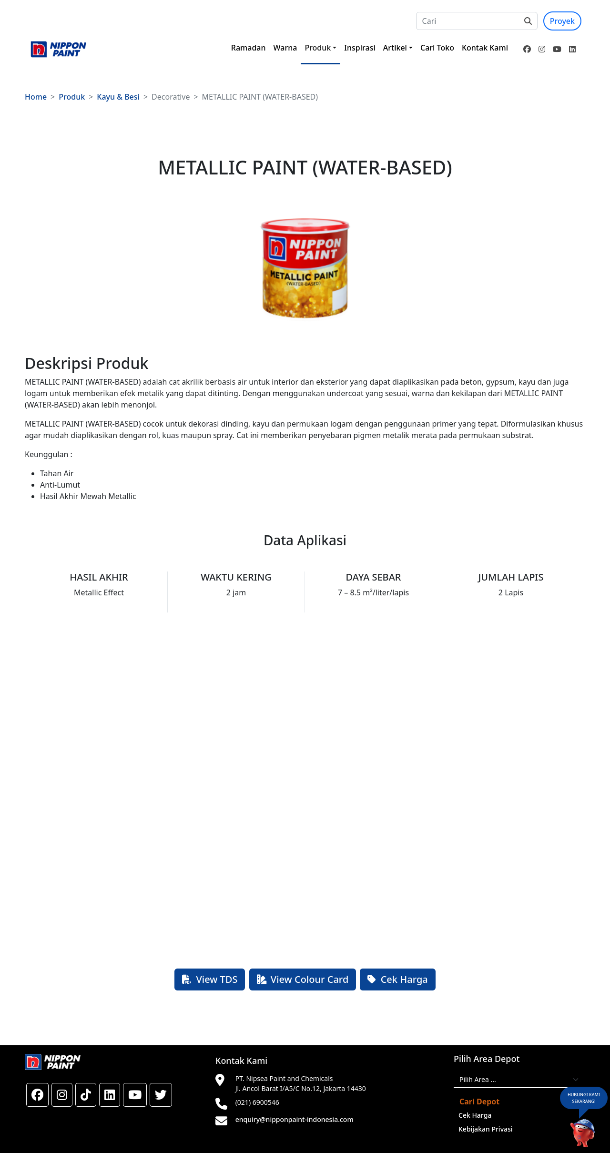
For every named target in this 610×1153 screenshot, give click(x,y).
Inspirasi (359, 47)
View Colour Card (303, 979)
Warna (285, 47)
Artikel (395, 47)
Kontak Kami (485, 47)
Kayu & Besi (118, 97)
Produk (318, 47)
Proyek (562, 21)
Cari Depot (479, 1101)
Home (36, 97)
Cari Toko (437, 47)
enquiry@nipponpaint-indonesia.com (294, 1119)
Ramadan (248, 47)
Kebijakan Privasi (485, 1128)
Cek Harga (397, 979)
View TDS (209, 979)
